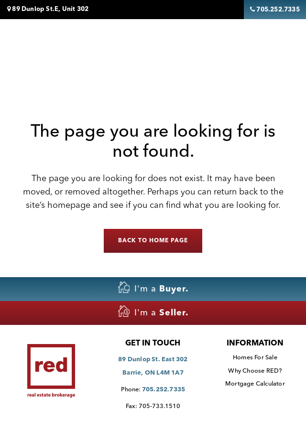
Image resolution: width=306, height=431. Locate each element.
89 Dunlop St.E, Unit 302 (47, 9)
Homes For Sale (255, 358)
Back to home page (153, 241)
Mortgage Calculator (255, 384)
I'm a (153, 287)
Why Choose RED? (255, 371)
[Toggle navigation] (268, 44)
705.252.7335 (163, 390)
